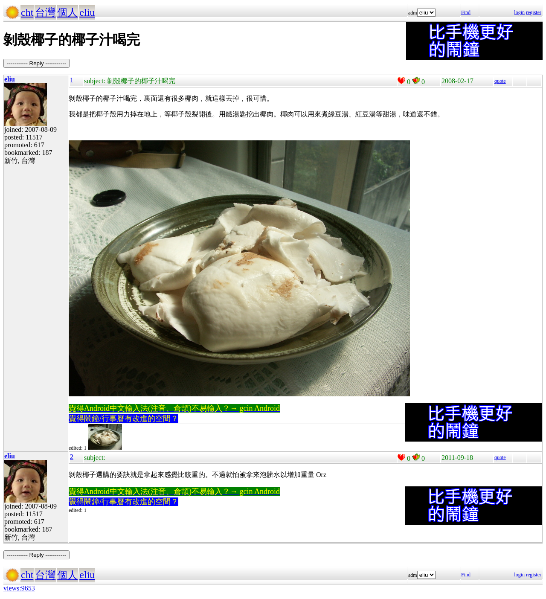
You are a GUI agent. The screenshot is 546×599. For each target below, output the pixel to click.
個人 (67, 12)
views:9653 (19, 588)
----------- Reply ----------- (36, 63)
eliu (87, 12)
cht (27, 12)
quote (500, 81)
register (533, 12)
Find (465, 12)
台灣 (45, 12)
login (519, 12)
